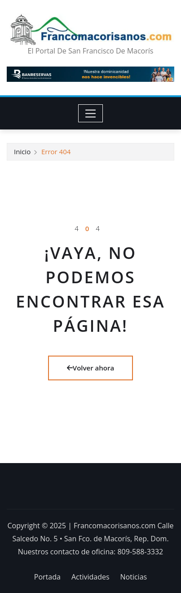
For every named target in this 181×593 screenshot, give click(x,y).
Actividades (90, 577)
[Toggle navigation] (90, 113)
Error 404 (56, 151)
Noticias (133, 577)
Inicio (22, 151)
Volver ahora (90, 367)
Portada (47, 577)
